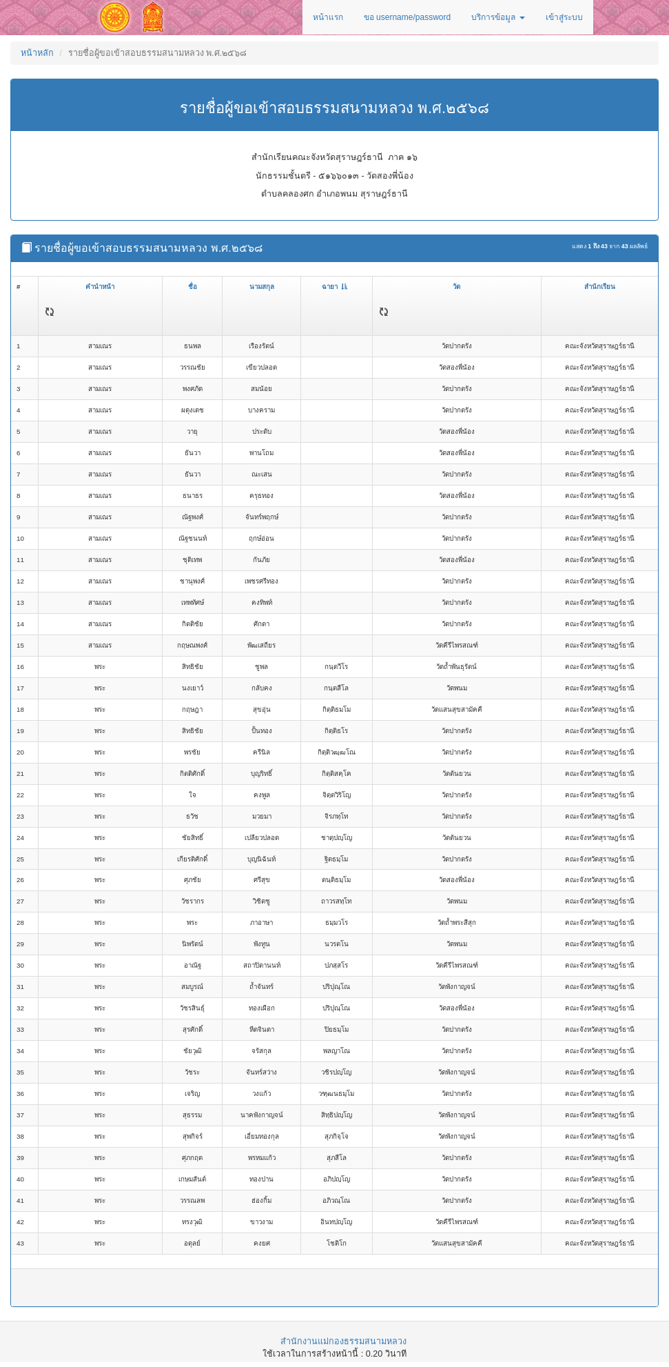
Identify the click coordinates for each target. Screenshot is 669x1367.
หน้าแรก (328, 17)
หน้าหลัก (37, 53)
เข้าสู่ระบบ (564, 17)
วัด (456, 286)
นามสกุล (261, 286)
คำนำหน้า (99, 286)
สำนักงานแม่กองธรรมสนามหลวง (343, 1341)
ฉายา (334, 286)
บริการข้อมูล (497, 17)
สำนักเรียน (599, 286)
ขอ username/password (407, 17)
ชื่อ (192, 286)
